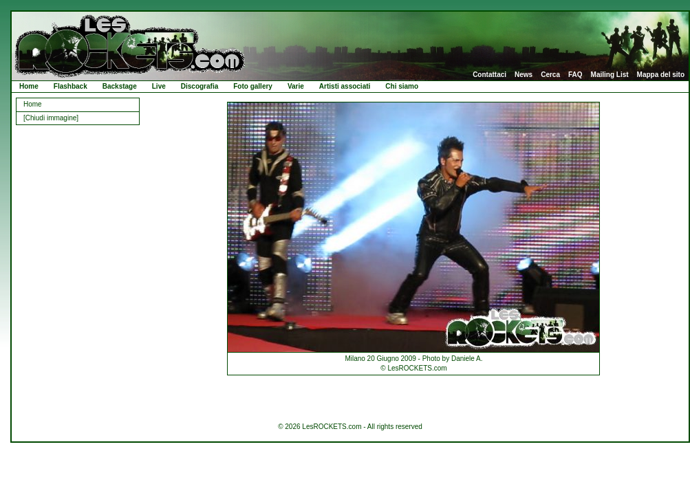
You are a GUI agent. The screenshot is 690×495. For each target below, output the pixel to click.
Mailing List (610, 75)
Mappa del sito (660, 75)
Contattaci (489, 75)
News (523, 75)
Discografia (199, 86)
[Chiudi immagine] (50, 118)
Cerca (550, 75)
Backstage (120, 86)
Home (29, 86)
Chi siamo (401, 86)
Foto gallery (252, 86)
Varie (296, 86)
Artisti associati (344, 86)
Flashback (70, 86)
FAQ (575, 75)
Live (159, 86)
